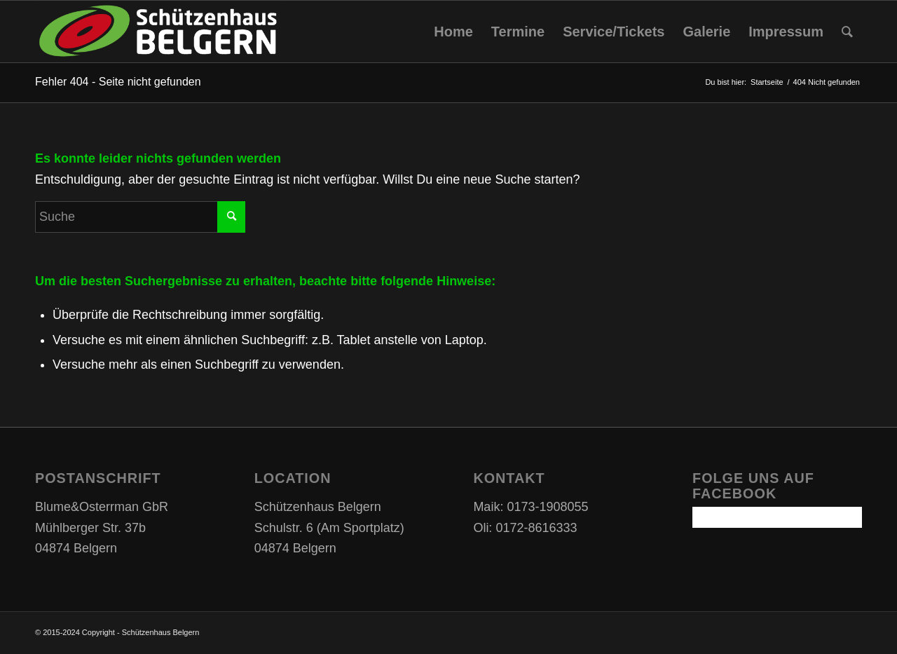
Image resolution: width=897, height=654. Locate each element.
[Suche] (847, 31)
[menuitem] (453, 31)
